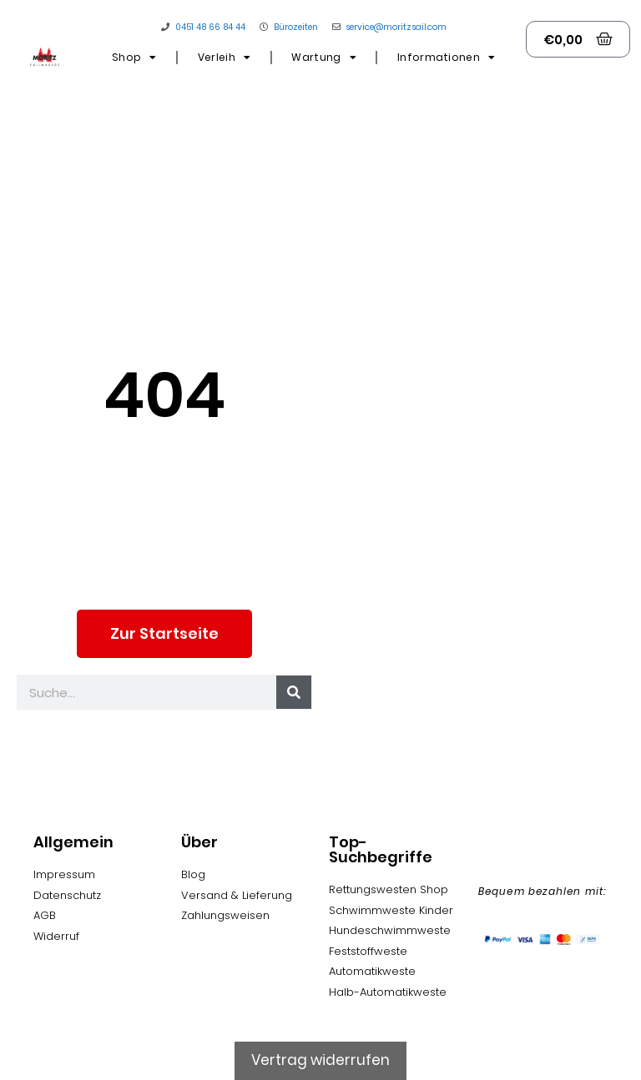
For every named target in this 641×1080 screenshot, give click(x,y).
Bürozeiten (296, 27)
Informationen (446, 57)
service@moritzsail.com (396, 27)
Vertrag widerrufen (320, 1060)
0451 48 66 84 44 (210, 27)
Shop (134, 57)
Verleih (224, 57)
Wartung (323, 57)
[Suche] (293, 692)
